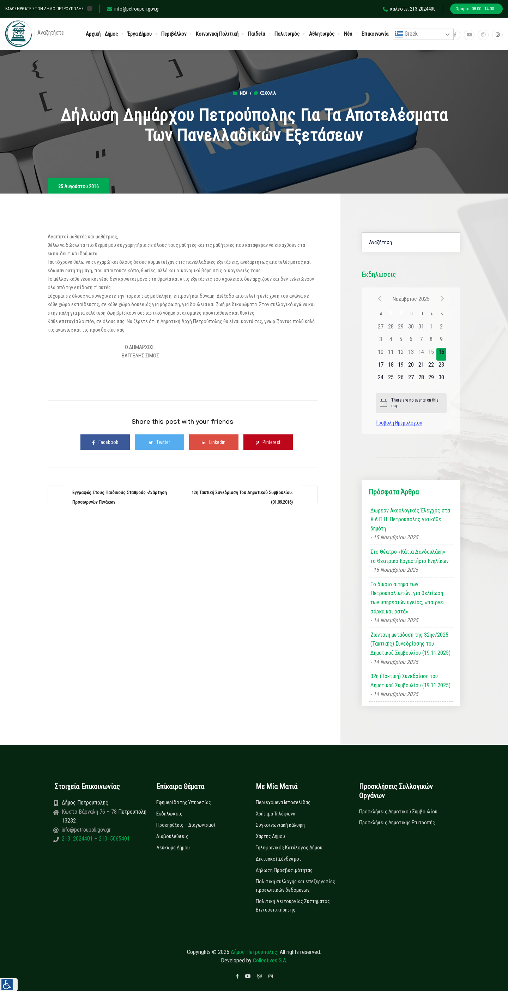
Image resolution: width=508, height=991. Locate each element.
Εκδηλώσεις (169, 814)
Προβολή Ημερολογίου (399, 423)
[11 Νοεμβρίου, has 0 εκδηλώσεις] (391, 354)
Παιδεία (256, 34)
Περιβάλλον (173, 34)
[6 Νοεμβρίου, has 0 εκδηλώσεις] (411, 341)
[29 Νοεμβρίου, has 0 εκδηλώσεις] (431, 379)
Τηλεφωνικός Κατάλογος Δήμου (289, 847)
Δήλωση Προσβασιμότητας (284, 870)
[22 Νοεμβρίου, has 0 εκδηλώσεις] (431, 367)
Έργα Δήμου (139, 34)
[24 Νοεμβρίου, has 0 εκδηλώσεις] (381, 379)
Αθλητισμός (321, 34)
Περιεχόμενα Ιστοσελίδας (283, 802)
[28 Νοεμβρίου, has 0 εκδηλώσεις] (421, 379)
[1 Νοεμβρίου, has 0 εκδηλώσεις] (431, 328)
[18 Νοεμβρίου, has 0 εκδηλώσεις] (391, 367)
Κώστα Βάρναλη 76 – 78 (90, 811)
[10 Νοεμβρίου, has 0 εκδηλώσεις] (381, 354)
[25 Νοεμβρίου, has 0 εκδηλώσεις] (391, 379)
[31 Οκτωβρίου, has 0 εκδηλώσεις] (421, 328)
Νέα (348, 34)
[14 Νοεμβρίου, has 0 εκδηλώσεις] (421, 354)
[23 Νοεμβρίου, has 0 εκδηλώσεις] (441, 367)
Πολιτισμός (287, 34)
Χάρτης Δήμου (270, 836)
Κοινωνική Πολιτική (217, 34)
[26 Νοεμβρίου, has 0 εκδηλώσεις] (401, 379)
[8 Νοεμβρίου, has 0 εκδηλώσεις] (431, 341)
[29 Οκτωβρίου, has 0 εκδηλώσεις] (401, 328)
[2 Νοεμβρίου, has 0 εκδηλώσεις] (441, 328)
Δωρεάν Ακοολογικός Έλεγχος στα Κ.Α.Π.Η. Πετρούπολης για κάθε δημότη (410, 519)
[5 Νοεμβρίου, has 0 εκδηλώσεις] (401, 341)
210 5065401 (113, 838)
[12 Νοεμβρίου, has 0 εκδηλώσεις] (401, 354)
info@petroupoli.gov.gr (133, 9)
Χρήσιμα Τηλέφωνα (275, 814)
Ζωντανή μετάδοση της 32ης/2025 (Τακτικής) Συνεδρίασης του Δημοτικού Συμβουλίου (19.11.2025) (410, 643)
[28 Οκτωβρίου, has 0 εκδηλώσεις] (391, 328)
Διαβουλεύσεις (172, 836)
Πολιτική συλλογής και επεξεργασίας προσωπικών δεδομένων (295, 885)
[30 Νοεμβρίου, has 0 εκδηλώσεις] (441, 379)
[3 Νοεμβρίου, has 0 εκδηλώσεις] (381, 341)
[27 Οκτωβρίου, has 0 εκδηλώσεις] (381, 328)
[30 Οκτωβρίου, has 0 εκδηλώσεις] (411, 328)
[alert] (411, 403)
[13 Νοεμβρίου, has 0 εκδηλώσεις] (411, 354)
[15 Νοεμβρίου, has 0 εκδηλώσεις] (431, 354)
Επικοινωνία (375, 34)
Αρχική (93, 34)
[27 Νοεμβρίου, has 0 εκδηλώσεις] (411, 379)
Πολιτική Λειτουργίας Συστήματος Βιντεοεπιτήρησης (293, 905)
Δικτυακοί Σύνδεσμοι (278, 859)
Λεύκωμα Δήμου (173, 847)
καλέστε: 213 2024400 (409, 9)
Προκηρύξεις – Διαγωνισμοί (186, 825)
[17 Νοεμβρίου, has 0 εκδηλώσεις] (381, 367)
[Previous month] (380, 299)
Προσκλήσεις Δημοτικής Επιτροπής (397, 822)
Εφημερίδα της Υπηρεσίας (183, 802)
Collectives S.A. (270, 960)
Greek (406, 34)
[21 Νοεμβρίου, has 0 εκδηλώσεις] (421, 367)
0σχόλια (265, 93)
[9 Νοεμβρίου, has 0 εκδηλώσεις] (441, 341)
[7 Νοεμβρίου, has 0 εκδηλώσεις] (421, 341)
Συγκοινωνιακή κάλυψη (280, 825)
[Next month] (442, 299)
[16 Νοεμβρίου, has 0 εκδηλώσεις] (441, 354)
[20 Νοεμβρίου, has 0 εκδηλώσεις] (411, 367)
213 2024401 (78, 838)
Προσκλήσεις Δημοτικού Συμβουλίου (398, 811)
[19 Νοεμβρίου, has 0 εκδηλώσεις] (401, 367)
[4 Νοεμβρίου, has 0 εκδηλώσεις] (391, 341)
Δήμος (111, 34)
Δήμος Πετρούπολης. (254, 952)
